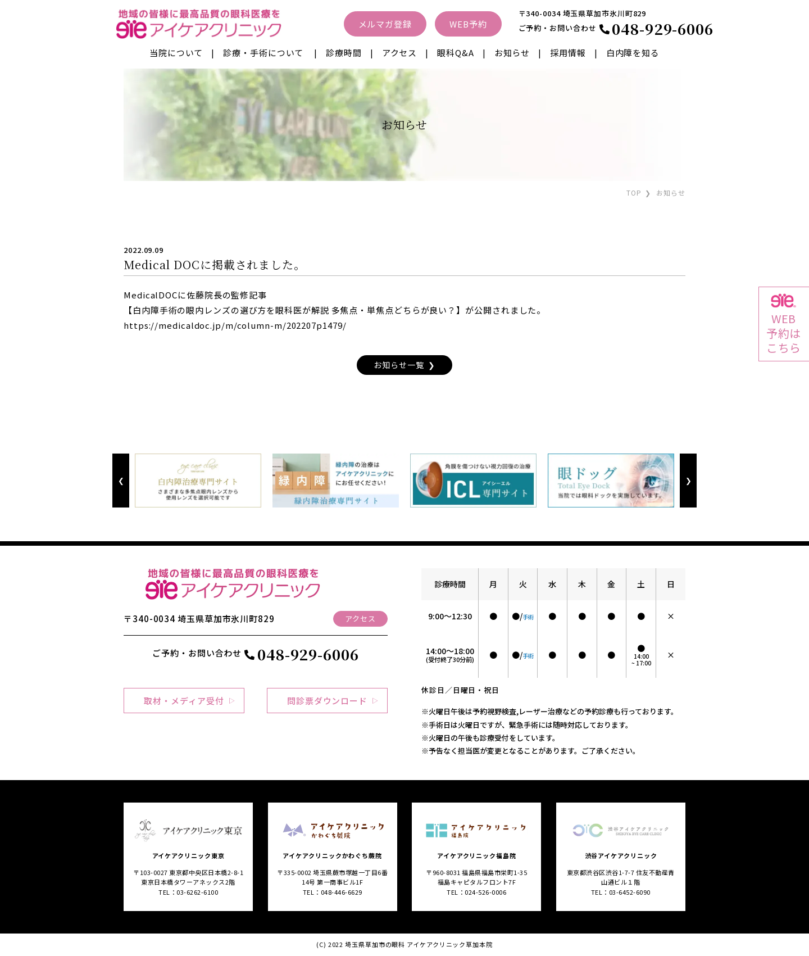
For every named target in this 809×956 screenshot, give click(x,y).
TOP (634, 192)
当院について (176, 52)
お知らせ (512, 52)
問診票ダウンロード (327, 700)
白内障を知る (633, 52)
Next (688, 481)
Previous (120, 481)
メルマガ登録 (385, 24)
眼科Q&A (455, 52)
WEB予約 (468, 24)
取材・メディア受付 (184, 700)
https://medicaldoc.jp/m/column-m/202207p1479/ (235, 325)
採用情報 (568, 52)
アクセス (399, 52)
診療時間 (344, 52)
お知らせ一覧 (399, 364)
